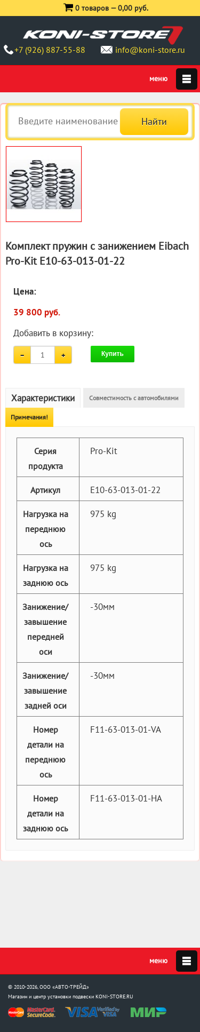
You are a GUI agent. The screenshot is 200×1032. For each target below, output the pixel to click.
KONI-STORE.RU (114, 996)
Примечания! (29, 417)
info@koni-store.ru (150, 49)
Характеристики (43, 398)
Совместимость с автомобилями (134, 398)
